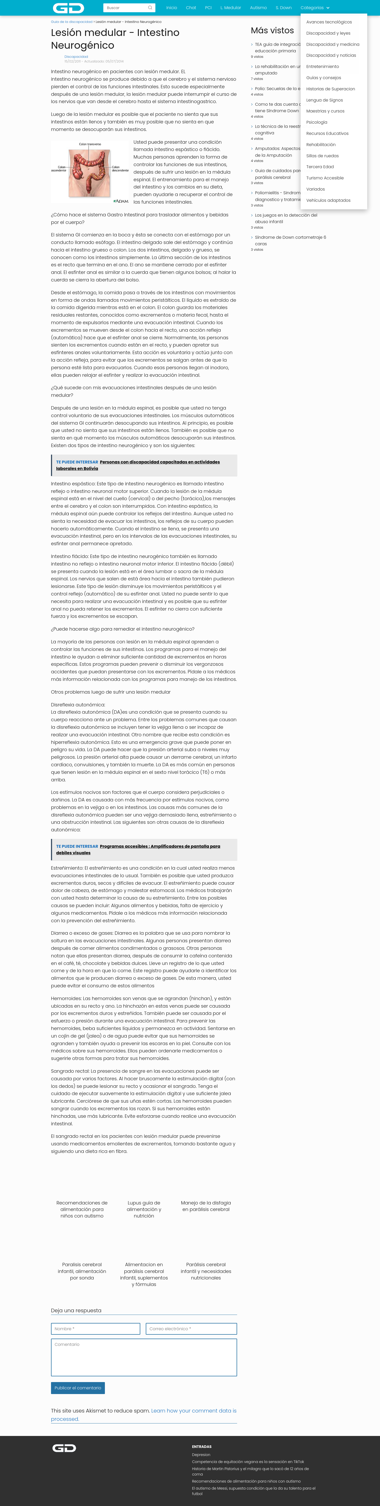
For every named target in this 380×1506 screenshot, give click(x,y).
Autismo (258, 8)
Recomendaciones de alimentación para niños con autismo (246, 1481)
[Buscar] (150, 7)
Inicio (171, 8)
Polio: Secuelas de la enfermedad (289, 89)
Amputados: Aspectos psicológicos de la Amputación (291, 152)
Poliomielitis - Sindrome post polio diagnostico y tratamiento (290, 196)
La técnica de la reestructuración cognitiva (289, 129)
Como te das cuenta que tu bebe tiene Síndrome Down (289, 107)
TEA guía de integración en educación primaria (282, 47)
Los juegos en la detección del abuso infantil (286, 218)
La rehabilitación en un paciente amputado (288, 70)
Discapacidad (76, 56)
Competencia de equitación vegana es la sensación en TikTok (248, 1461)
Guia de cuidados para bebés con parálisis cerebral (290, 174)
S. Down (284, 8)
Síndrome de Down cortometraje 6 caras (290, 240)
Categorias (312, 8)
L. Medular (231, 8)
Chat (191, 8)
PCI (208, 8)
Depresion (201, 1454)
